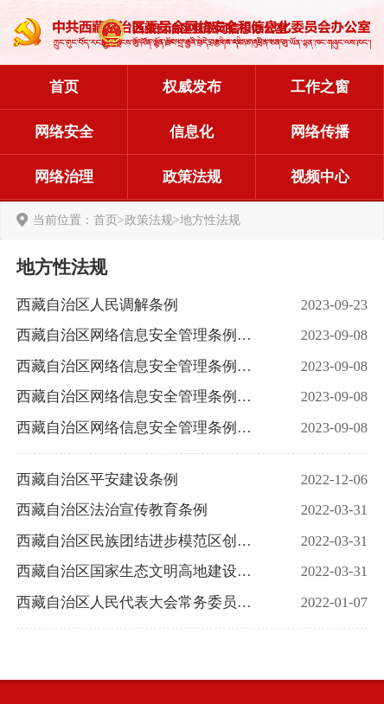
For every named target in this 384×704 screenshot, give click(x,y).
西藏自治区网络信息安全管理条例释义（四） (139, 335)
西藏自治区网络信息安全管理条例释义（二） (139, 396)
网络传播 (320, 132)
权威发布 (192, 87)
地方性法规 (210, 220)
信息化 (192, 132)
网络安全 (64, 132)
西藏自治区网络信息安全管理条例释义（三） (139, 366)
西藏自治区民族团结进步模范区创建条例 (139, 541)
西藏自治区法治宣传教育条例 (112, 510)
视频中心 (320, 177)
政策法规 (192, 177)
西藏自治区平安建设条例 (97, 479)
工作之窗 (320, 87)
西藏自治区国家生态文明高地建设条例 (139, 571)
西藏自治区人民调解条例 (97, 305)
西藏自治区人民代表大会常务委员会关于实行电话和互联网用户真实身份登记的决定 (139, 602)
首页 (64, 87)
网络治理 (64, 177)
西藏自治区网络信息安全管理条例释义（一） (139, 427)
